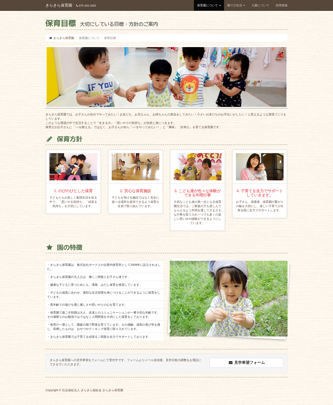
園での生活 (236, 5)
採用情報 (282, 5)
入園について (260, 5)
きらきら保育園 (70, 5)
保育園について (209, 5)
